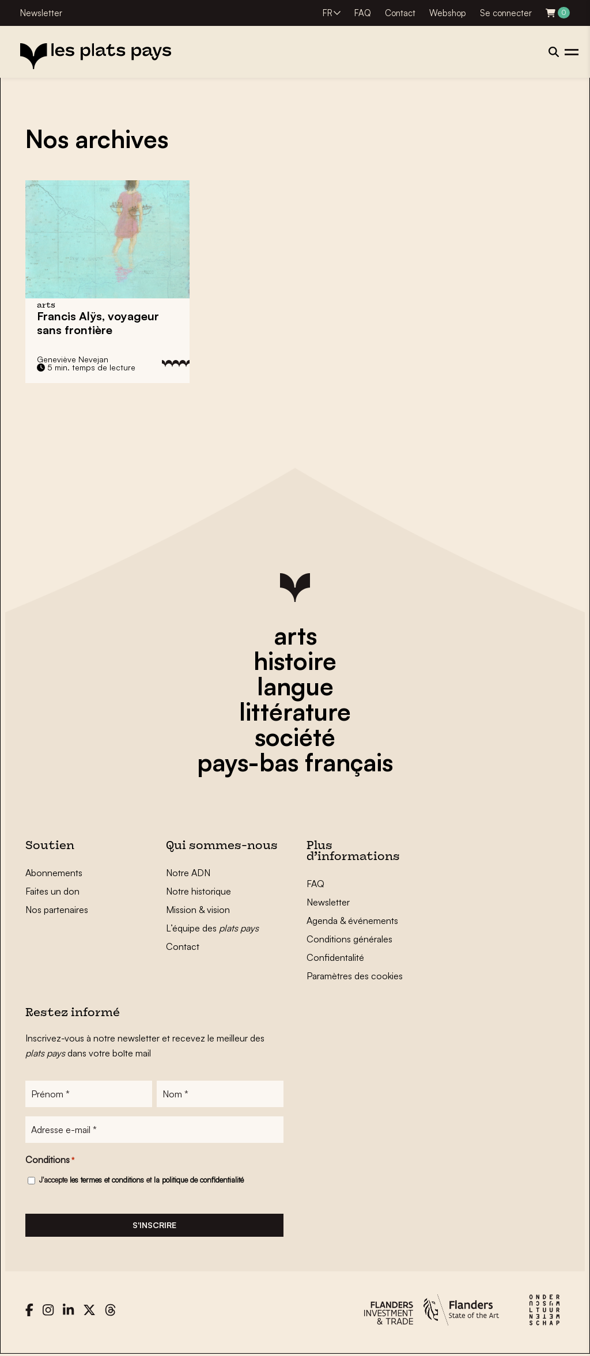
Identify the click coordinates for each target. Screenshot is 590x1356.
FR (327, 12)
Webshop (447, 12)
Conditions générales (349, 939)
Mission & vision (198, 909)
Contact (400, 12)
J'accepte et (141, 1179)
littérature (295, 711)
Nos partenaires (56, 909)
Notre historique (198, 891)
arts (295, 635)
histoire (295, 661)
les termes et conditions (107, 1179)
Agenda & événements (352, 920)
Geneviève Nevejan (72, 359)
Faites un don (52, 891)
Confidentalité (335, 957)
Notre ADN (188, 872)
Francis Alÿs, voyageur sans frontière (98, 323)
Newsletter (41, 12)
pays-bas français (295, 762)
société (295, 737)
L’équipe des (212, 928)
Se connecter (506, 12)
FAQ (362, 12)
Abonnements (53, 872)
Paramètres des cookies (355, 976)
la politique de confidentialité (199, 1179)
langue (295, 686)
